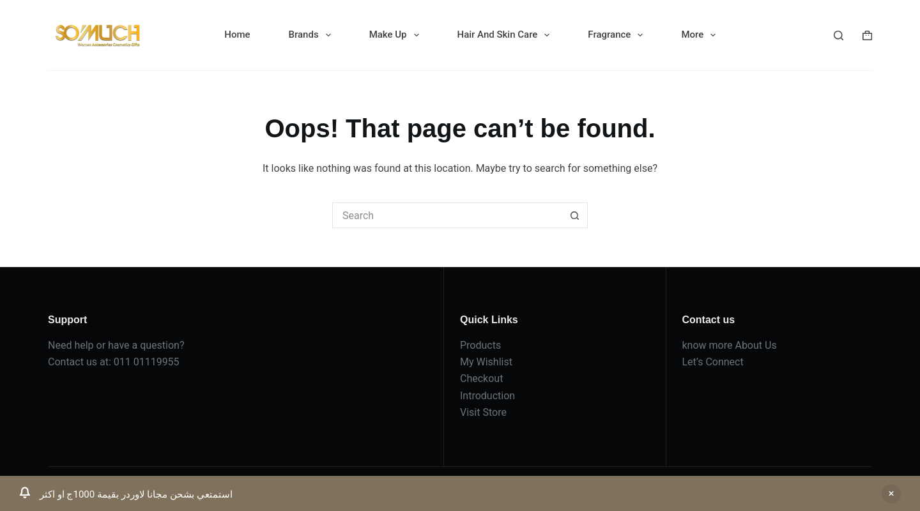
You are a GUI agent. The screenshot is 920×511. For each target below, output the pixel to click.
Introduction (487, 396)
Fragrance (618, 35)
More (701, 35)
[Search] (838, 35)
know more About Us (729, 345)
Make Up (396, 35)
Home (237, 34)
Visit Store (483, 412)
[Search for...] (447, 215)
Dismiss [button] (891, 493)
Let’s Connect (713, 362)
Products (480, 345)
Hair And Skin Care (506, 35)
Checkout (481, 378)
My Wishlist (486, 362)
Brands (312, 35)
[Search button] (575, 215)
